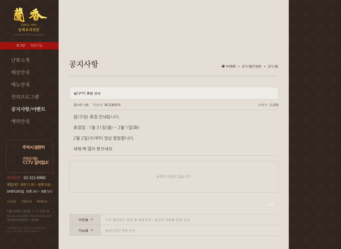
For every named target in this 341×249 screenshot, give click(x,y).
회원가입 (36, 45)
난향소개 (20, 60)
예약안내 (20, 121)
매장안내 (20, 72)
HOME (11, 201)
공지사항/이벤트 (28, 109)
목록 (270, 204)
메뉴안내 (20, 84)
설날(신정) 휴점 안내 (120, 230)
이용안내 (26, 201)
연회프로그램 (25, 97)
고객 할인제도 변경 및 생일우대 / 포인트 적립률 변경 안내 (147, 219)
